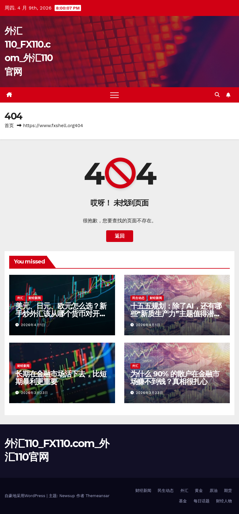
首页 (9, 125)
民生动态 (138, 298)
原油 (214, 490)
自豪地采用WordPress (26, 495)
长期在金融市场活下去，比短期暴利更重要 (60, 377)
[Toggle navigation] (114, 95)
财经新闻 (35, 298)
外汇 (20, 298)
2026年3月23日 (34, 393)
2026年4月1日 (33, 325)
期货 (228, 490)
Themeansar (98, 495)
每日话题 (202, 501)
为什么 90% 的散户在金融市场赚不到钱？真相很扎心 (174, 377)
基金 (183, 501)
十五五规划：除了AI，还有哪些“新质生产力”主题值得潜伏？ (176, 314)
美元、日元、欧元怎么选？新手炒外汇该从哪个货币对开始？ (60, 314)
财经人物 (224, 501)
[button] (217, 95)
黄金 (199, 490)
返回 (120, 236)
